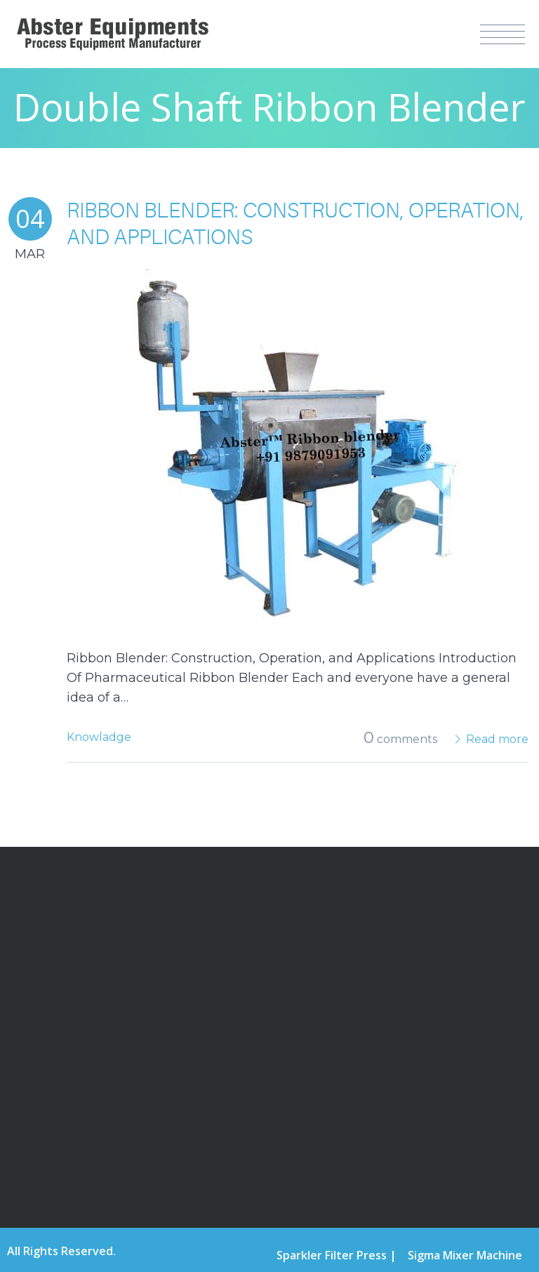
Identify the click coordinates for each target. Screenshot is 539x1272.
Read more (497, 739)
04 (30, 218)
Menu (502, 34)
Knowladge (99, 737)
